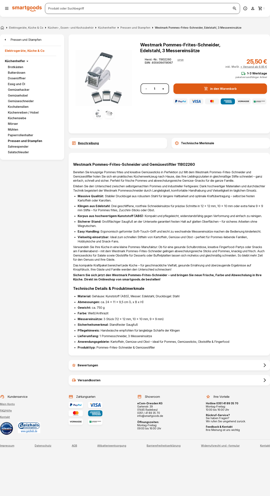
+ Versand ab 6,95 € (253, 66)
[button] (180, 60)
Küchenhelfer (15, 61)
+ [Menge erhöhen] (163, 89)
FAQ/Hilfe (6, 410)
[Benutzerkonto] (252, 8)
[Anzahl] (154, 89)
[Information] (245, 8)
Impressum (7, 445)
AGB (74, 445)
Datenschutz (43, 445)
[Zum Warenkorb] (262, 8)
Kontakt (5, 417)
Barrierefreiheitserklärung (164, 445)
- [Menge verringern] (146, 89)
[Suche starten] (234, 8)
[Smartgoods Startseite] (27, 8)
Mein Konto (7, 404)
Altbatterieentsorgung (111, 445)
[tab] (118, 143)
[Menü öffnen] (6, 8)
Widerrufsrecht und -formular (220, 445)
